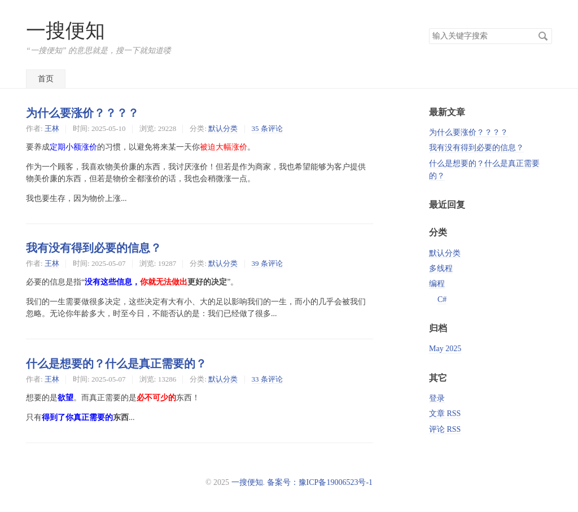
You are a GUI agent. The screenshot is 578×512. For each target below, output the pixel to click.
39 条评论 (267, 263)
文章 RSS (445, 413)
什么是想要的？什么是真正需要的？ (116, 363)
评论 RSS (445, 429)
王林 (52, 128)
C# (441, 299)
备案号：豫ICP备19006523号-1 (320, 482)
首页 (46, 79)
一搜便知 (65, 31)
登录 (437, 398)
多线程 (441, 268)
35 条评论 (267, 128)
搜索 (543, 36)
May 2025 (445, 348)
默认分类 (223, 128)
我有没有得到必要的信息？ (93, 248)
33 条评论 (267, 379)
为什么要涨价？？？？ (82, 113)
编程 (437, 283)
